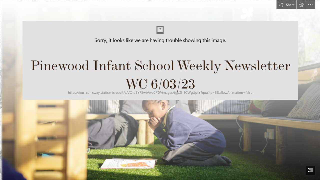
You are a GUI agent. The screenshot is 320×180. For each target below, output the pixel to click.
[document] (160, 90)
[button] (286, 4)
